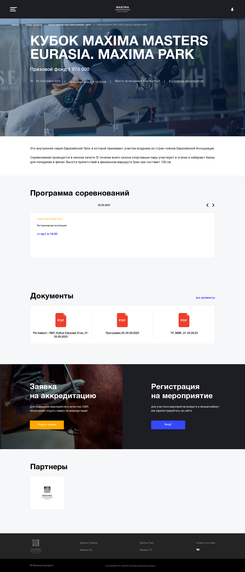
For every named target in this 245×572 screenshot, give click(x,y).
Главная (15, 25)
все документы (205, 298)
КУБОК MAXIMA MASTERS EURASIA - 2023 (70, 25)
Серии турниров (33, 25)
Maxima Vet (86, 550)
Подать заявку (47, 424)
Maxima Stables (89, 543)
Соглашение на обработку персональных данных (130, 566)
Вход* (168, 424)
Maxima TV (146, 550)
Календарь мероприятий (186, 81)
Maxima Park (147, 543)
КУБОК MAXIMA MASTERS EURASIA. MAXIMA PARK (122, 25)
